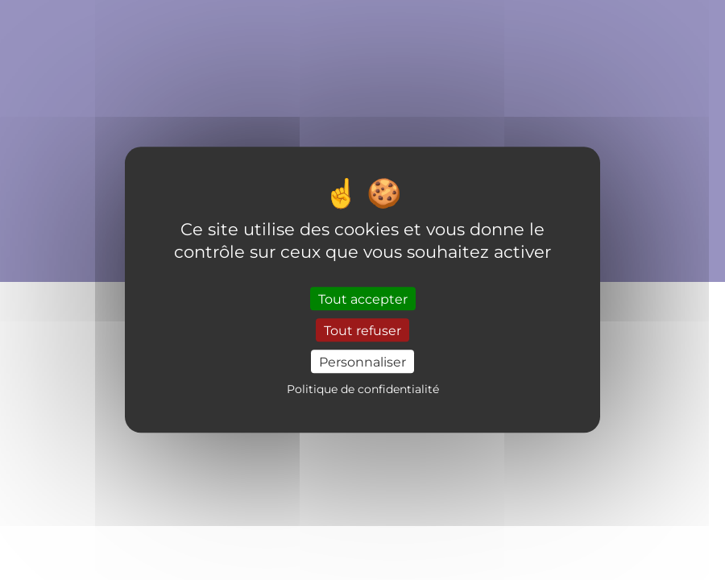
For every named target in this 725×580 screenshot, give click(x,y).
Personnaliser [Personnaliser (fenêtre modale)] (362, 361)
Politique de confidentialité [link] (363, 389)
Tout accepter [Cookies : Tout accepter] (363, 298)
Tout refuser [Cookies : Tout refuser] (362, 329)
